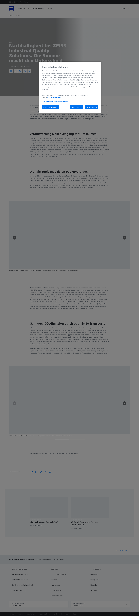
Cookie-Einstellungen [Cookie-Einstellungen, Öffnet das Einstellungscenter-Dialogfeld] (50, 107)
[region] (70, 87)
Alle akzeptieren (91, 107)
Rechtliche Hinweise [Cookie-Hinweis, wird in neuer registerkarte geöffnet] (61, 101)
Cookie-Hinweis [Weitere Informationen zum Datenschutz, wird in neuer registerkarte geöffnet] (47, 101)
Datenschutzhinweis (54, 97)
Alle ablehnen (76, 107)
